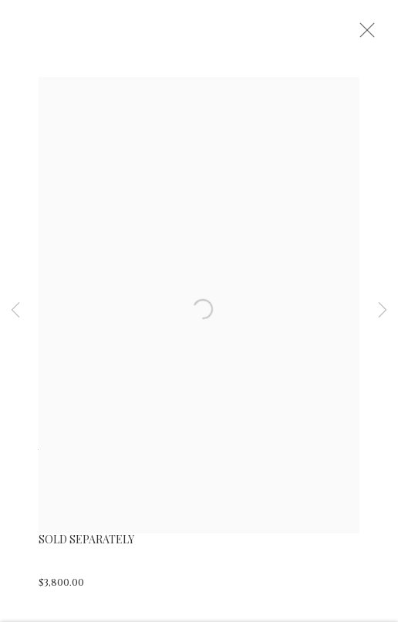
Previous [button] (15, 311)
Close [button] (374, 34)
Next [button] (382, 311)
